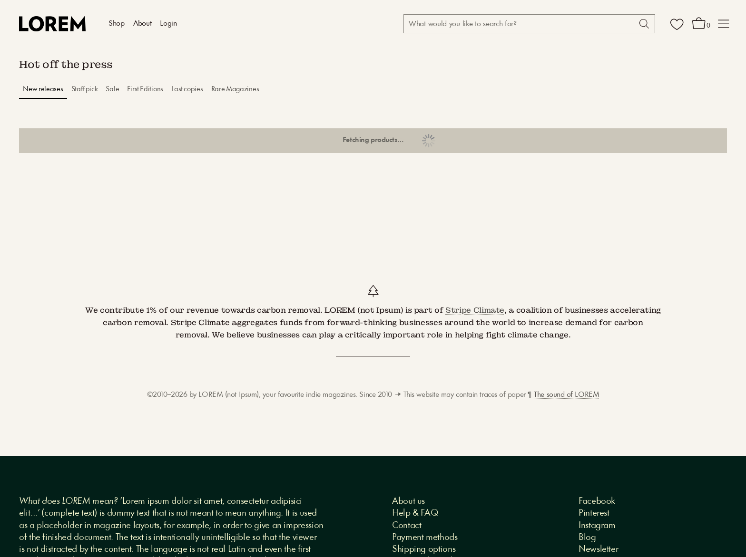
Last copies (187, 89)
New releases (43, 89)
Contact (406, 525)
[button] (724, 24)
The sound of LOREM (566, 395)
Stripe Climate (474, 310)
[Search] (643, 23)
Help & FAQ (415, 513)
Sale (112, 89)
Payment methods (425, 537)
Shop (116, 24)
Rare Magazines (235, 89)
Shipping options (423, 549)
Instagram (597, 525)
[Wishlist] (677, 24)
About (142, 24)
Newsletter (598, 549)
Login (168, 24)
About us (408, 501)
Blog (587, 537)
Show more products (373, 140)
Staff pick (84, 89)
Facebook (597, 501)
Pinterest (594, 513)
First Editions (145, 89)
